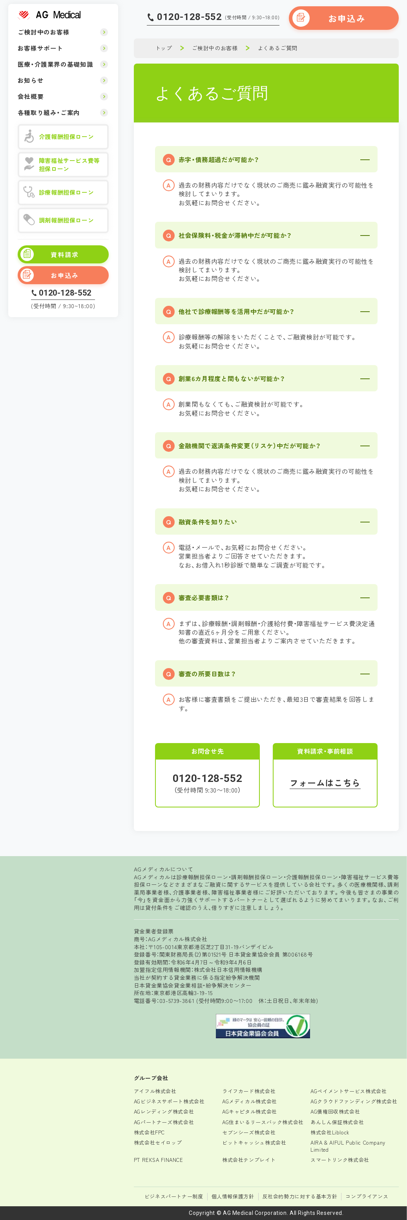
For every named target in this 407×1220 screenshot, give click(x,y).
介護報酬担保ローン (58, 136)
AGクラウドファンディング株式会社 (354, 1101)
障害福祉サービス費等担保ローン (61, 164)
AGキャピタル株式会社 (249, 1111)
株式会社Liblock (329, 1132)
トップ (163, 48)
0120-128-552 (65, 293)
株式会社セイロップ (158, 1142)
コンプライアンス (366, 1196)
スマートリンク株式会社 (339, 1159)
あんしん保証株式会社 (337, 1122)
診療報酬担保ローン (58, 192)
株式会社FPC (149, 1132)
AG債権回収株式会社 (335, 1111)
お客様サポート (40, 48)
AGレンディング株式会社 (164, 1111)
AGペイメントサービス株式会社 (348, 1091)
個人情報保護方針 (233, 1196)
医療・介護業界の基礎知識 (55, 64)
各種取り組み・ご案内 (49, 112)
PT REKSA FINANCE (158, 1159)
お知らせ (31, 80)
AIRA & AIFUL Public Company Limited (347, 1146)
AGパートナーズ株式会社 (164, 1122)
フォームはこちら (325, 782)
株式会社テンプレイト (249, 1159)
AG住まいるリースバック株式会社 (263, 1122)
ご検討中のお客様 (44, 31)
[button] (266, 159)
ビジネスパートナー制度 (173, 1196)
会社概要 (31, 96)
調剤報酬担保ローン (58, 220)
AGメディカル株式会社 (249, 1101)
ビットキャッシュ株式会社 (254, 1142)
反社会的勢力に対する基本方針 (300, 1196)
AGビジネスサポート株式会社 (169, 1101)
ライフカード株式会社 (249, 1091)
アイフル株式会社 (155, 1091)
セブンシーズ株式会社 (249, 1132)
